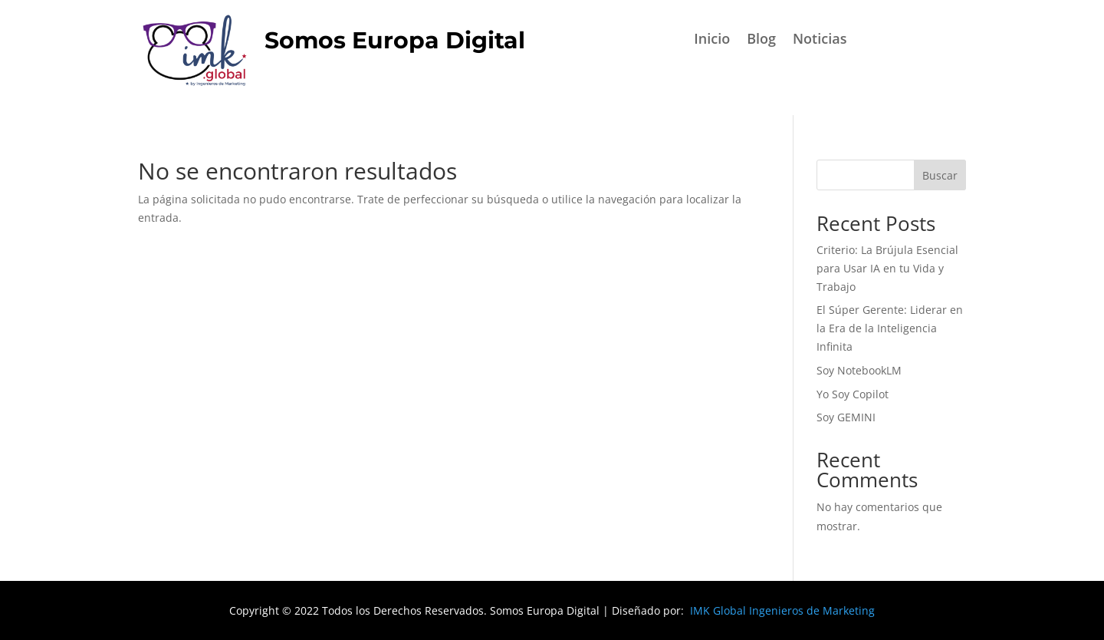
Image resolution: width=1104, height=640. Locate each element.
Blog (761, 40)
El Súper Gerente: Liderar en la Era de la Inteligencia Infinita (889, 328)
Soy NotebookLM (860, 370)
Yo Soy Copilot (852, 394)
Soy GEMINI (846, 417)
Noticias (819, 40)
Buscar (940, 175)
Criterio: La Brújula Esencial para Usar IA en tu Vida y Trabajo (887, 268)
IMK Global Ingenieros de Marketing (782, 610)
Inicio (712, 40)
